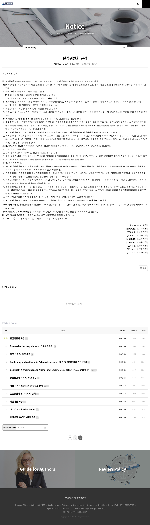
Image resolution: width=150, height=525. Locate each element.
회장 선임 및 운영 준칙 (22, 353)
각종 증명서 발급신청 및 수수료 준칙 (29, 385)
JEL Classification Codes (24, 409)
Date (143, 330)
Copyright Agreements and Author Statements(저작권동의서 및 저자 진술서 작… (53, 369)
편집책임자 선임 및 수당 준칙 (25, 377)
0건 (65, 63)
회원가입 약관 (18, 401)
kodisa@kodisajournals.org (93, 508)
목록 (143, 268)
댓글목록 (9, 287)
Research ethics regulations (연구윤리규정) (33, 346)
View (133, 330)
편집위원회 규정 (19, 338)
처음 (70, 437)
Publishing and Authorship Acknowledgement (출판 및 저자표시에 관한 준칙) (50, 361)
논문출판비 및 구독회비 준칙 (24, 393)
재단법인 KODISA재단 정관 (24, 417)
